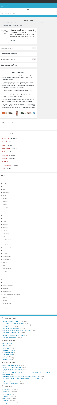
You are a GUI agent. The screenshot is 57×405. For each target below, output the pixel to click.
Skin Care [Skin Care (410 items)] (5, 271)
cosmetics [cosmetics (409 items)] (5, 207)
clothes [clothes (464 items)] (4, 195)
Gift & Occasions (7, 358)
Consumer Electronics (8, 352)
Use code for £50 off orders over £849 (12, 367)
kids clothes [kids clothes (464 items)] (5, 224)
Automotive (6, 345)
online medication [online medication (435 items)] (7, 256)
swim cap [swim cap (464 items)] (5, 277)
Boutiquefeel (5, 142)
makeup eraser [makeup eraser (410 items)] (6, 233)
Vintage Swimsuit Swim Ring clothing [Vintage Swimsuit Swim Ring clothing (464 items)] (11, 294)
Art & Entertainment (7, 343)
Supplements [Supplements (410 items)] (6, 274)
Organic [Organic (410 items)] (4, 265)
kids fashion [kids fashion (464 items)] (5, 227)
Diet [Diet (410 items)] (4, 210)
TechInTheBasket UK (7, 162)
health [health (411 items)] (4, 221)
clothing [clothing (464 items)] (5, 198)
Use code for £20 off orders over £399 (12, 369)
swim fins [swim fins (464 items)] (5, 280)
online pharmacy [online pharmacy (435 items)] (7, 259)
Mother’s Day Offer (19, 23)
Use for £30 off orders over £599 (11, 365)
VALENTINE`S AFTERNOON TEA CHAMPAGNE (14, 335)
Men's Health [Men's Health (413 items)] (6, 242)
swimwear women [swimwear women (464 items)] (7, 291)
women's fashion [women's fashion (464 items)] (7, 306)
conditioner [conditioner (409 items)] (5, 201)
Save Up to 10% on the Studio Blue (11, 383)
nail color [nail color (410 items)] (5, 250)
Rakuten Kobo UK (6, 148)
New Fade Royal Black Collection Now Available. (14, 371)
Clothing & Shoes (7, 349)
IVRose (3, 145)
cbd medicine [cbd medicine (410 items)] (6, 192)
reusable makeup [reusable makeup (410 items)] (7, 268)
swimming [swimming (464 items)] (5, 282)
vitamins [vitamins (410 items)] (5, 297)
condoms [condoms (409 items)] (5, 204)
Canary (3, 168)
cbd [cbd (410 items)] (4, 189)
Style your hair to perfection (9, 337)
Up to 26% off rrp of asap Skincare (11, 328)
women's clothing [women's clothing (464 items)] (7, 303)
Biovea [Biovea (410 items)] (4, 186)
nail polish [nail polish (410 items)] (5, 253)
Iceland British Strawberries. (9, 381)
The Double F (5, 152)
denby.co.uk (4, 158)
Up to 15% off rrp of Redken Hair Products (13, 323)
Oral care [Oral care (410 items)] (5, 262)
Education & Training (8, 354)
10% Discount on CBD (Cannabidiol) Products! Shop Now (16, 330)
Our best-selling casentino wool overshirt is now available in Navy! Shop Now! (21, 378)
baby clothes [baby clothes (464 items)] (6, 180)
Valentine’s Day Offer (8, 23)
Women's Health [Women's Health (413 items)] (6, 309)
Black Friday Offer (17, 25)
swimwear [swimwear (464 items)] (5, 288)
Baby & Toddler (6, 347)
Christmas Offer (7, 25)
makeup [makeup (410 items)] (5, 230)
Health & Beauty (7, 359)
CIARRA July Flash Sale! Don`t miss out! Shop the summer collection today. (21, 376)
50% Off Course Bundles (9, 326)
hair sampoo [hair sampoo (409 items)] (6, 218)
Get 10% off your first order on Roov (11, 321)
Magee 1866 (5, 155)
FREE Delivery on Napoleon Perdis (11, 332)
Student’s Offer (41, 23)
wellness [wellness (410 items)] (5, 300)
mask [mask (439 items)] (4, 236)
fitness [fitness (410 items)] (4, 213)
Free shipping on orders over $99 (11, 334)
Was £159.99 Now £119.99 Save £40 (12, 380)
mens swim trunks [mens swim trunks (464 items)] (7, 247)
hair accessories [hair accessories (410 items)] (6, 215)
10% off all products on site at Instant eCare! (13, 325)
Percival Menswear (6, 165)
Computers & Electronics (9, 350)
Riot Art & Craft (5, 138)
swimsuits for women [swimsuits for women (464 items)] (8, 285)
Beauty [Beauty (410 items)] (4, 183)
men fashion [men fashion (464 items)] (6, 245)
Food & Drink (6, 356)
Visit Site (12, 40)
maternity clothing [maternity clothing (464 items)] (7, 239)
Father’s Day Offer (31, 23)
